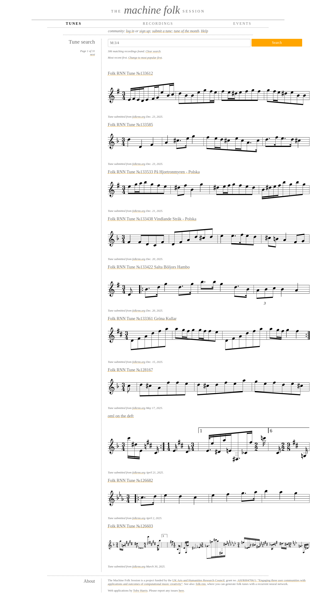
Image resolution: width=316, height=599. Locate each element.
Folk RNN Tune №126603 (130, 526)
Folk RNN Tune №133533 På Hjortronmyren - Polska (154, 171)
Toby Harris (140, 590)
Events (242, 23)
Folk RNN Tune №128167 (130, 369)
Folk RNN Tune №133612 (130, 73)
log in (130, 31)
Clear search (153, 51)
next (92, 54)
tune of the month (186, 31)
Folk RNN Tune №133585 (130, 124)
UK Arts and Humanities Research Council (198, 580)
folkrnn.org (138, 116)
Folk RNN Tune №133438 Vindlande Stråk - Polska (152, 218)
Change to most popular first (145, 57)
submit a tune (162, 31)
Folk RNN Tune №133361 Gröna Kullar (142, 318)
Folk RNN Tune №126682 (130, 480)
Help (204, 31)
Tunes (73, 23)
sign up (144, 31)
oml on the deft (121, 415)
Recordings (158, 23)
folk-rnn (201, 584)
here (181, 590)
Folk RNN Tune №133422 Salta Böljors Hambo (149, 267)
